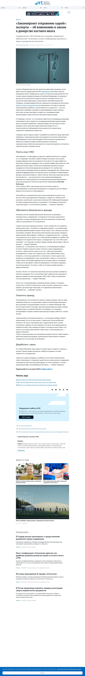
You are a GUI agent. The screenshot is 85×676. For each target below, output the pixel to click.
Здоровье (32, 45)
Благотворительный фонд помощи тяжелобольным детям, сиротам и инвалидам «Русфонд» (44, 432)
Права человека (40, 45)
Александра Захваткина (22, 45)
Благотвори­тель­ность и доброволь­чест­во (38, 567)
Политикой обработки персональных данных (69, 669)
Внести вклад (26, 417)
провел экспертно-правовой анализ (28, 105)
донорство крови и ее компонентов (28, 428)
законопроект (42, 428)
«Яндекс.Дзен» (46, 369)
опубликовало (46, 91)
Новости (18, 19)
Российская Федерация (25, 425)
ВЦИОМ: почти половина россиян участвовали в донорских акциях (36, 385)
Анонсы (18, 567)
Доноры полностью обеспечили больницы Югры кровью (33, 380)
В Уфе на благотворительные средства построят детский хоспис (36, 382)
